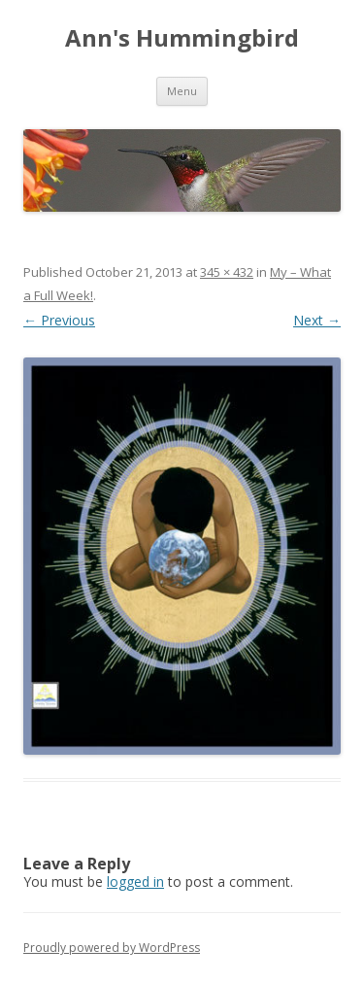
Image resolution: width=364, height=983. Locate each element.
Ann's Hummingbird (182, 38)
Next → (317, 320)
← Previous (59, 320)
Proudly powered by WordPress (111, 947)
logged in (135, 881)
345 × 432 (226, 272)
